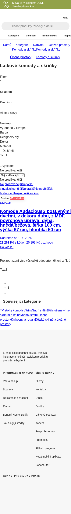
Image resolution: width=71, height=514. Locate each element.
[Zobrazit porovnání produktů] (50, 15)
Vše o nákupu (11, 381)
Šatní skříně (40, 310)
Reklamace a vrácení (15, 397)
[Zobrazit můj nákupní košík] (58, 14)
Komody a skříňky (48, 49)
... (4, 57)
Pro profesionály (45, 431)
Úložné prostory (59, 45)
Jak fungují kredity (13, 423)
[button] (35, 252)
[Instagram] (65, 339)
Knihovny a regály (23, 319)
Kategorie (22, 45)
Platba (7, 406)
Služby (40, 381)
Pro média (42, 439)
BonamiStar (42, 465)
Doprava (8, 389)
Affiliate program (45, 448)
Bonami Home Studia (15, 414)
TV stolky (6, 310)
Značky (40, 406)
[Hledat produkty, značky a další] (40, 26)
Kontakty (41, 389)
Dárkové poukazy (46, 414)
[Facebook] (56, 339)
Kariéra (40, 423)
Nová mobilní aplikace (49, 456)
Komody (18, 310)
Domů (7, 45)
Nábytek (38, 45)
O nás (39, 397)
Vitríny (28, 310)
